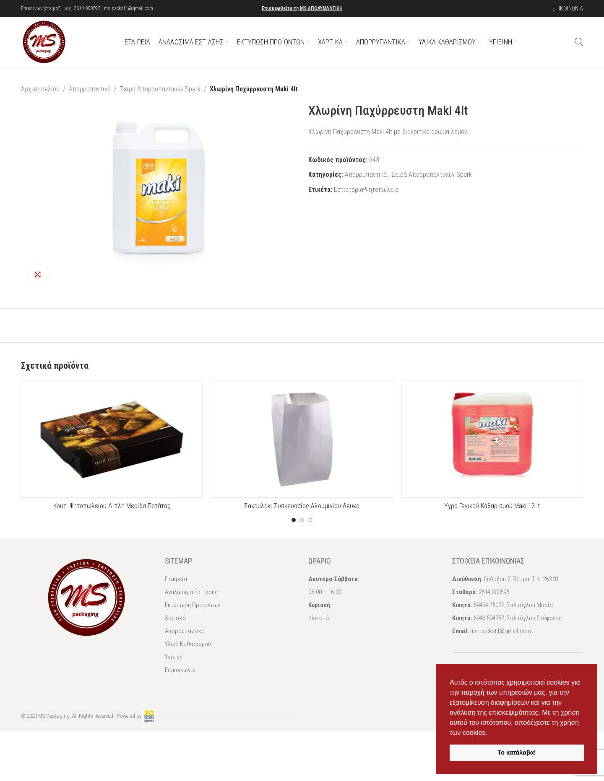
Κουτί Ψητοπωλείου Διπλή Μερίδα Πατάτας (112, 506)
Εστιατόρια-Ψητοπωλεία (366, 189)
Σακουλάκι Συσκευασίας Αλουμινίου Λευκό (301, 506)
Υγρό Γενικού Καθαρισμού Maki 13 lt (492, 506)
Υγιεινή (173, 657)
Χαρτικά (175, 618)
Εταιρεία (176, 579)
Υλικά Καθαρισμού (188, 644)
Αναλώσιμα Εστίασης (191, 592)
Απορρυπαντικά (90, 89)
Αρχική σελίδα (40, 89)
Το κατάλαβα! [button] (517, 752)
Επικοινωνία (180, 670)
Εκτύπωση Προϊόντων (192, 605)
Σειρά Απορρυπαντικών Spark (160, 89)
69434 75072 (489, 605)
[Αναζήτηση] (578, 42)
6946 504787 (489, 618)
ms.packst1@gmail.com (128, 8)
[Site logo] (44, 41)
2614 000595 (87, 8)
